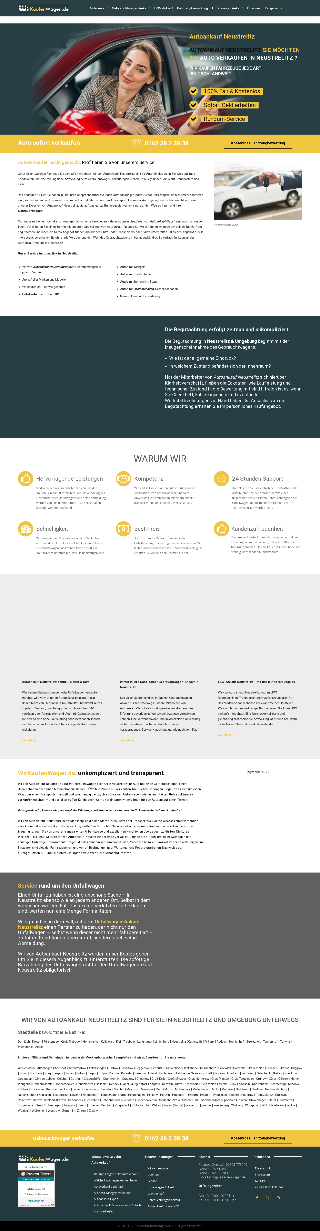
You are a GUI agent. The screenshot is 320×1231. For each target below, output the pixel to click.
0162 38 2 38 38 (167, 143)
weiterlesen (29, 740)
